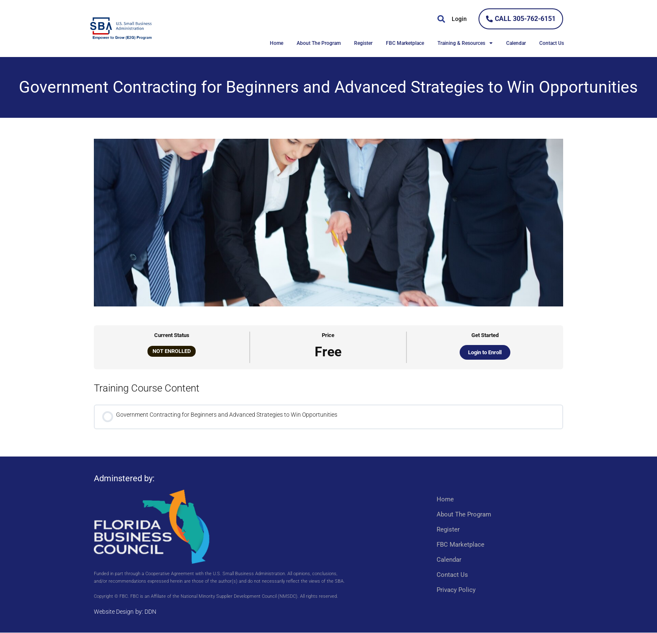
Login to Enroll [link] (485, 352)
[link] (169, 28)
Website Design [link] (115, 612)
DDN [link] (153, 612)
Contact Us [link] (551, 43)
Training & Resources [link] (465, 43)
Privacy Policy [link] (456, 590)
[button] (441, 19)
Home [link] (276, 43)
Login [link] (459, 19)
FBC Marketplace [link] (405, 43)
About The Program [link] (319, 43)
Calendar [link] (516, 43)
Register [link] (363, 43)
